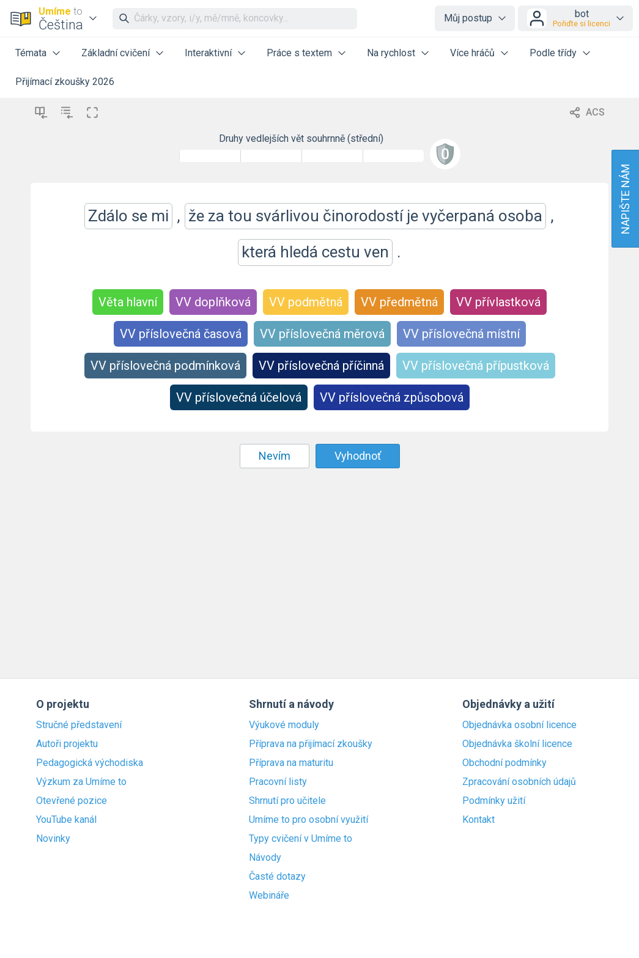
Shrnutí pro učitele (287, 800)
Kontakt (478, 819)
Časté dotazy (277, 876)
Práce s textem (299, 53)
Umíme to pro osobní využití (308, 819)
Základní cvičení (115, 53)
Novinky (53, 838)
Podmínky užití (493, 800)
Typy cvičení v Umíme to (300, 838)
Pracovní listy (278, 781)
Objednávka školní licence (517, 744)
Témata (30, 53)
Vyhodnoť (357, 455)
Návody (265, 857)
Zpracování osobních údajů (519, 781)
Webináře (269, 895)
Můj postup (468, 18)
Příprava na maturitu (291, 762)
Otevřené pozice (71, 800)
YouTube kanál (66, 819)
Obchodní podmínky (504, 762)
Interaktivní (208, 53)
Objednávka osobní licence (519, 725)
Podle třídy (553, 53)
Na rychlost (391, 53)
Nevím (274, 455)
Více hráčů (472, 53)
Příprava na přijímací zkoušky (310, 744)
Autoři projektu (67, 744)
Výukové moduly (284, 725)
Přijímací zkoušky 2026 (64, 81)
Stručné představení (79, 725)
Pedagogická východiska (89, 762)
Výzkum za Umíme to (81, 781)
